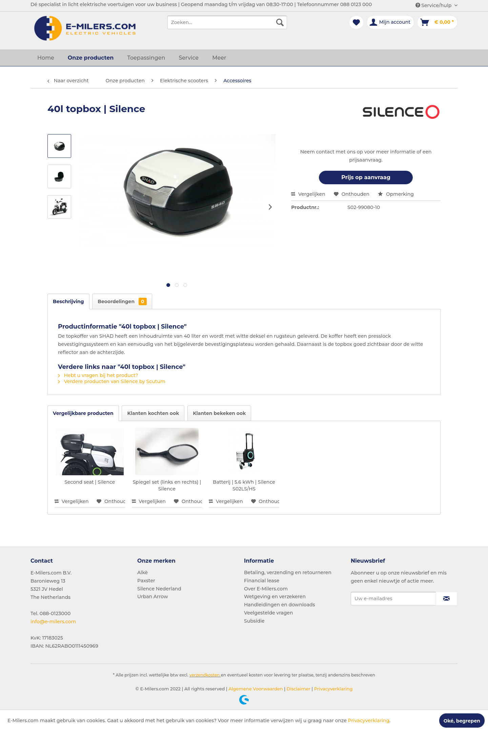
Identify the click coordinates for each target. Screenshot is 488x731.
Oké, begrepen (462, 721)
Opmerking (396, 194)
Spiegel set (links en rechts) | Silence (167, 485)
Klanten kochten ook (153, 413)
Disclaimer (297, 688)
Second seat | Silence (89, 482)
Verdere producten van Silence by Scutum (111, 381)
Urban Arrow (152, 596)
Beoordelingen (122, 301)
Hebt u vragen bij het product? (98, 375)
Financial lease (261, 581)
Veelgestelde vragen (268, 613)
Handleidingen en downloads (279, 605)
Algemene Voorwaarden (255, 688)
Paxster (146, 581)
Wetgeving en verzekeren (275, 596)
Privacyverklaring (332, 688)
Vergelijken (308, 194)
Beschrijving (68, 301)
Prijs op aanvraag (365, 177)
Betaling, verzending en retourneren (287, 572)
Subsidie (254, 621)
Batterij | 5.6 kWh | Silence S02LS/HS (244, 485)
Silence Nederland (159, 589)
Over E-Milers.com (266, 589)
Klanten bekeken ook (219, 413)
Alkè (142, 572)
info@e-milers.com (53, 622)
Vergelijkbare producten (83, 413)
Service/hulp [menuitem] (434, 5)
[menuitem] (227, 22)
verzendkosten (204, 674)
